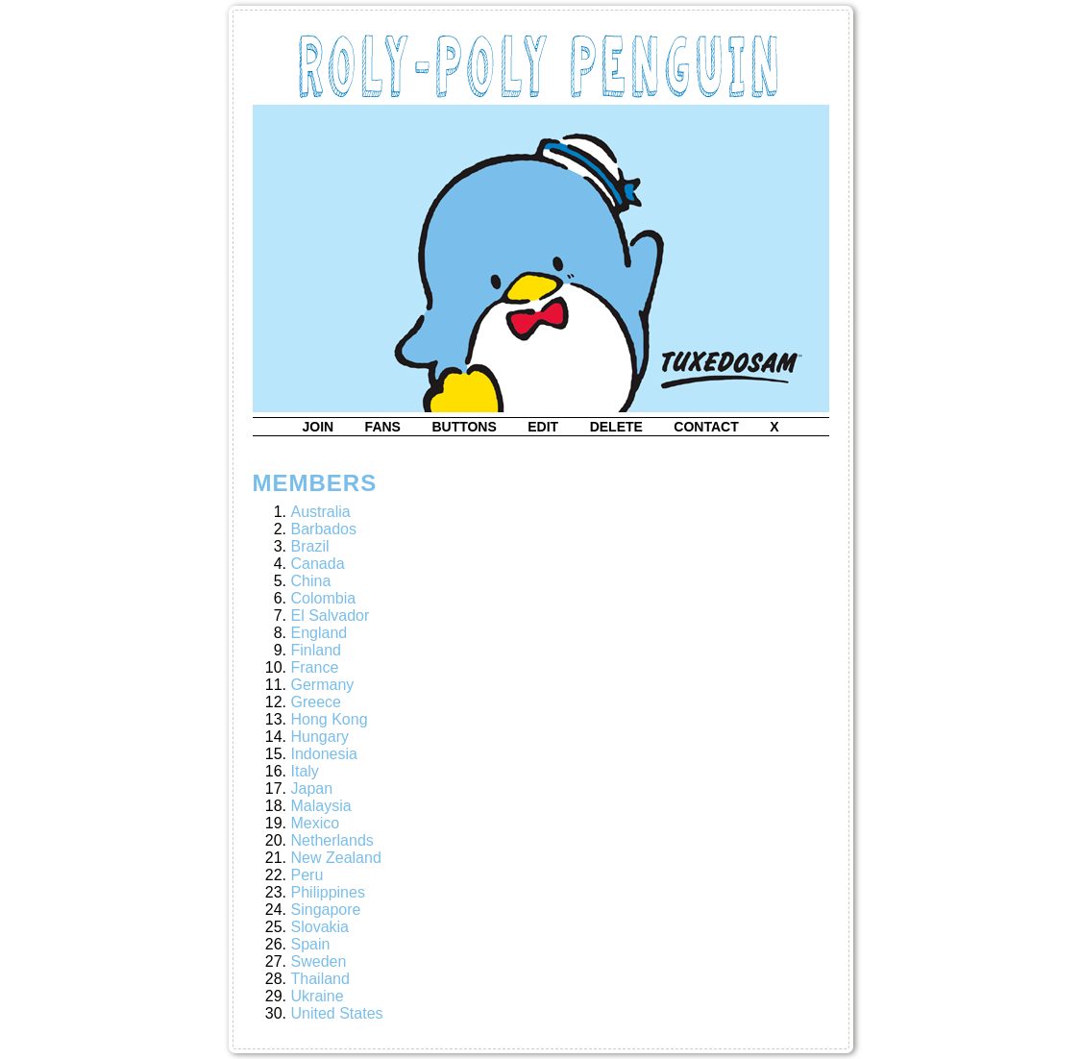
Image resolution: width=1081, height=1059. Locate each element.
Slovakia (320, 927)
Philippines (328, 892)
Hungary (320, 736)
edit (543, 426)
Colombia (323, 598)
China (311, 581)
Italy (305, 771)
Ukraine (317, 996)
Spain (311, 944)
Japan (312, 788)
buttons (463, 426)
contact (706, 426)
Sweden (319, 961)
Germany (323, 685)
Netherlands (332, 840)
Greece (316, 702)
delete (616, 426)
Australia (321, 512)
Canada (318, 563)
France (315, 667)
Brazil (310, 546)
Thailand (320, 979)
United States (337, 1013)
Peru (307, 875)
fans (383, 426)
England (319, 633)
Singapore (326, 909)
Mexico (315, 823)
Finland (316, 650)
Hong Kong (329, 719)
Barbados (324, 529)
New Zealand (336, 858)
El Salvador (330, 615)
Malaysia (321, 806)
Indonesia (324, 754)
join (317, 426)
